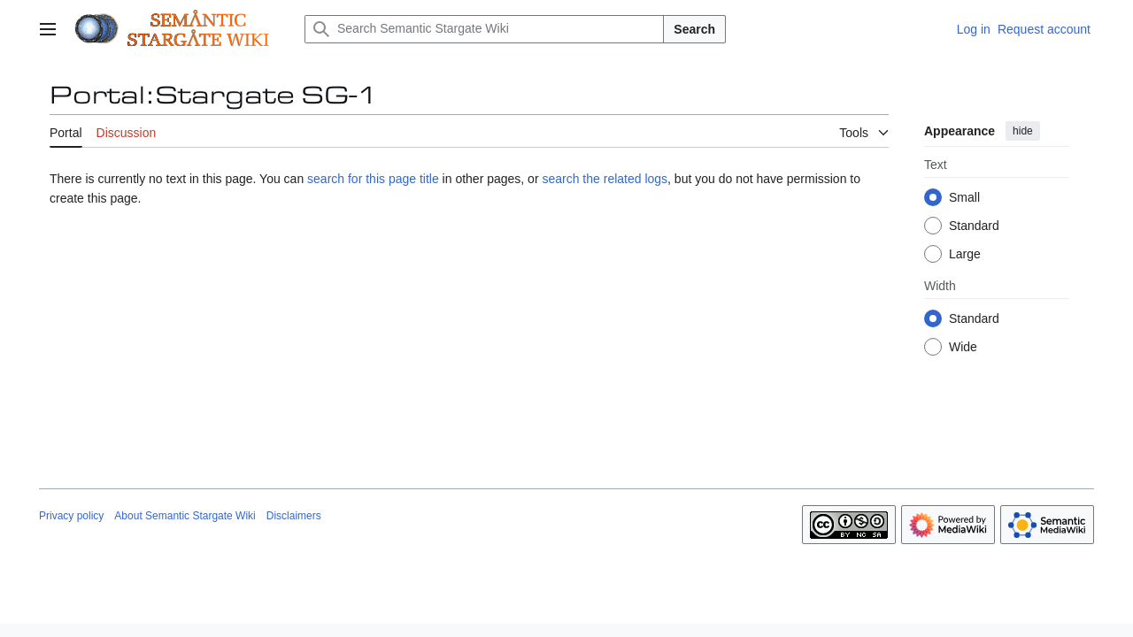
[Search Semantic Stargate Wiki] (484, 29)
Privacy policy (71, 516)
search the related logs (604, 179)
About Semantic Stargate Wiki (184, 516)
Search (694, 29)
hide (1023, 131)
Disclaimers (293, 516)
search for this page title (373, 179)
